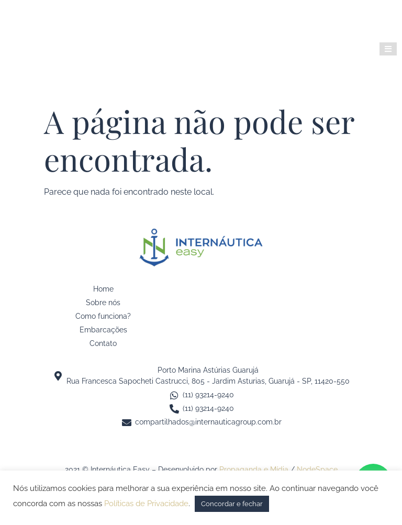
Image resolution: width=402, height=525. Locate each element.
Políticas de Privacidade (146, 503)
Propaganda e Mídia (253, 469)
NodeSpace (317, 469)
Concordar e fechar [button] (232, 504)
